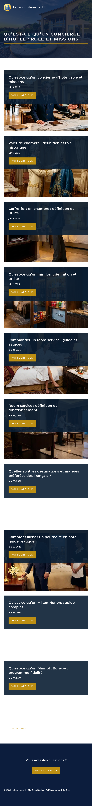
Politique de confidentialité (59, 790)
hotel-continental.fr (29, 7)
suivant (21, 728)
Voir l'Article (22, 95)
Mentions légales (36, 790)
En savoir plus (46, 770)
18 (13, 728)
